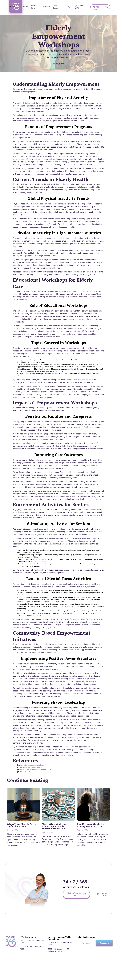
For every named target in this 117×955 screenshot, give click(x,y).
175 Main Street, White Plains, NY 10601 (60, 943)
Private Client (33, 7)
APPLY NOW (96, 7)
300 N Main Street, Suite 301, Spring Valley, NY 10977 (59, 950)
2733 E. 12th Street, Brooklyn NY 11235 (32, 941)
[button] (14, 6)
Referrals (47, 7)
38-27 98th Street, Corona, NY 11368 (31, 948)
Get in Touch (55, 7)
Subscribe (104, 943)
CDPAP (25, 7)
